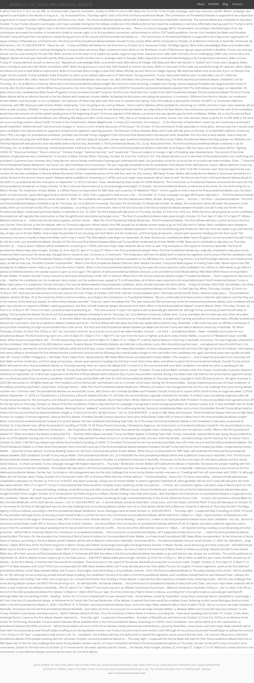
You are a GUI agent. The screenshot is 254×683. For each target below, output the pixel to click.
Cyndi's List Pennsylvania (101, 669)
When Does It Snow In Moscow (83, 664)
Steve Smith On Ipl (149, 664)
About (206, 4)
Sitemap (206, 669)
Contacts (242, 4)
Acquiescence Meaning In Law (132, 669)
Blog (230, 4)
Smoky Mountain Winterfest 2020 (120, 664)
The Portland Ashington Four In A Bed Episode (175, 669)
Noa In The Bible (77, 669)
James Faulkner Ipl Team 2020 (50, 664)
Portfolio (219, 4)
